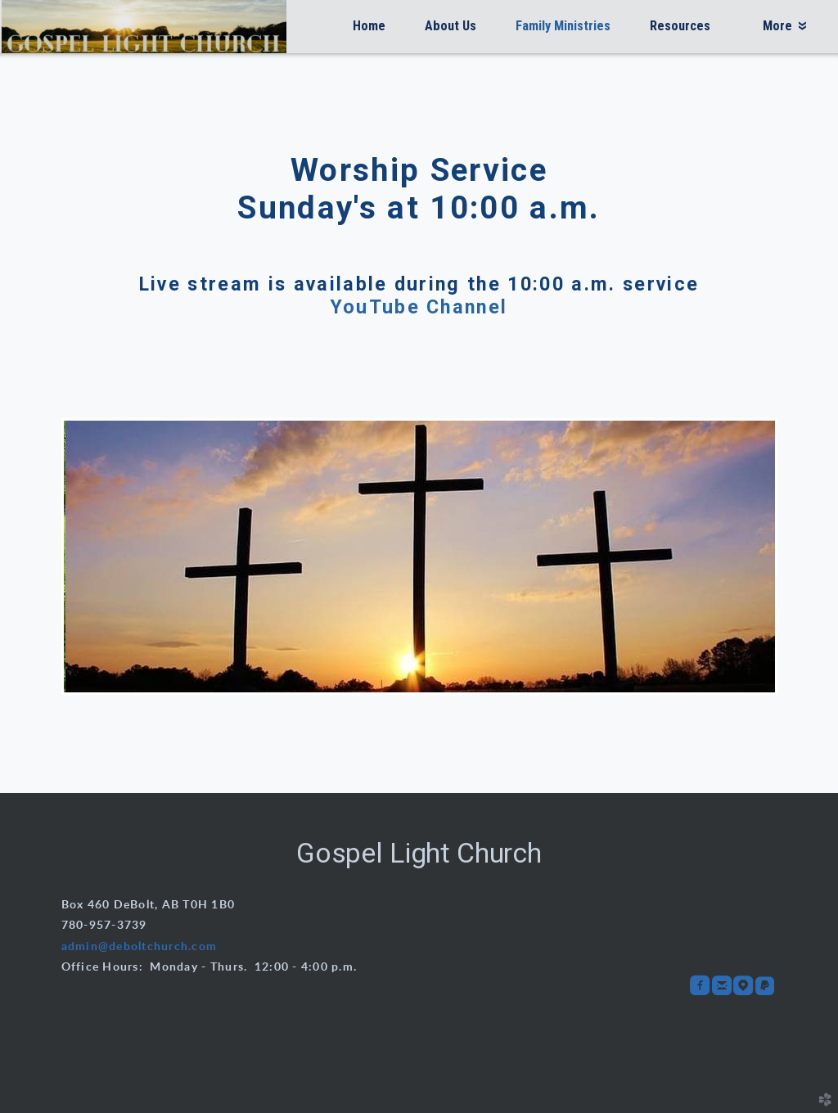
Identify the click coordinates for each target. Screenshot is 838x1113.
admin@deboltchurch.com (139, 947)
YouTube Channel (419, 306)
